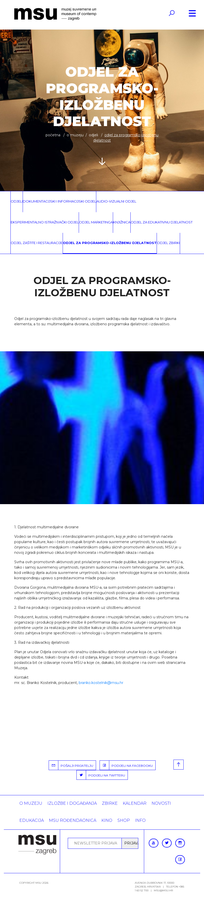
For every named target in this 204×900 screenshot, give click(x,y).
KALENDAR (134, 803)
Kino (106, 820)
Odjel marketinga (96, 222)
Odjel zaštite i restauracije (37, 243)
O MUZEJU (75, 135)
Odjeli (93, 135)
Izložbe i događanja (72, 803)
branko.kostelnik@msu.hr (101, 682)
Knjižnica (121, 222)
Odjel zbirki (168, 243)
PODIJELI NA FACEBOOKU (126, 765)
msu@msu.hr (163, 890)
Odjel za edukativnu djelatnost (162, 222)
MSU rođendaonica (72, 820)
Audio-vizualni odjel (116, 201)
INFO (140, 820)
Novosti (161, 803)
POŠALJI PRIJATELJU (71, 765)
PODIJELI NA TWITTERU (101, 775)
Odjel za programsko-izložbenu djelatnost (110, 243)
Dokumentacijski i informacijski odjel (59, 201)
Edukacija (31, 820)
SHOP (123, 820)
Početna (53, 135)
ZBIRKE (110, 803)
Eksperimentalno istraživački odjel (45, 222)
